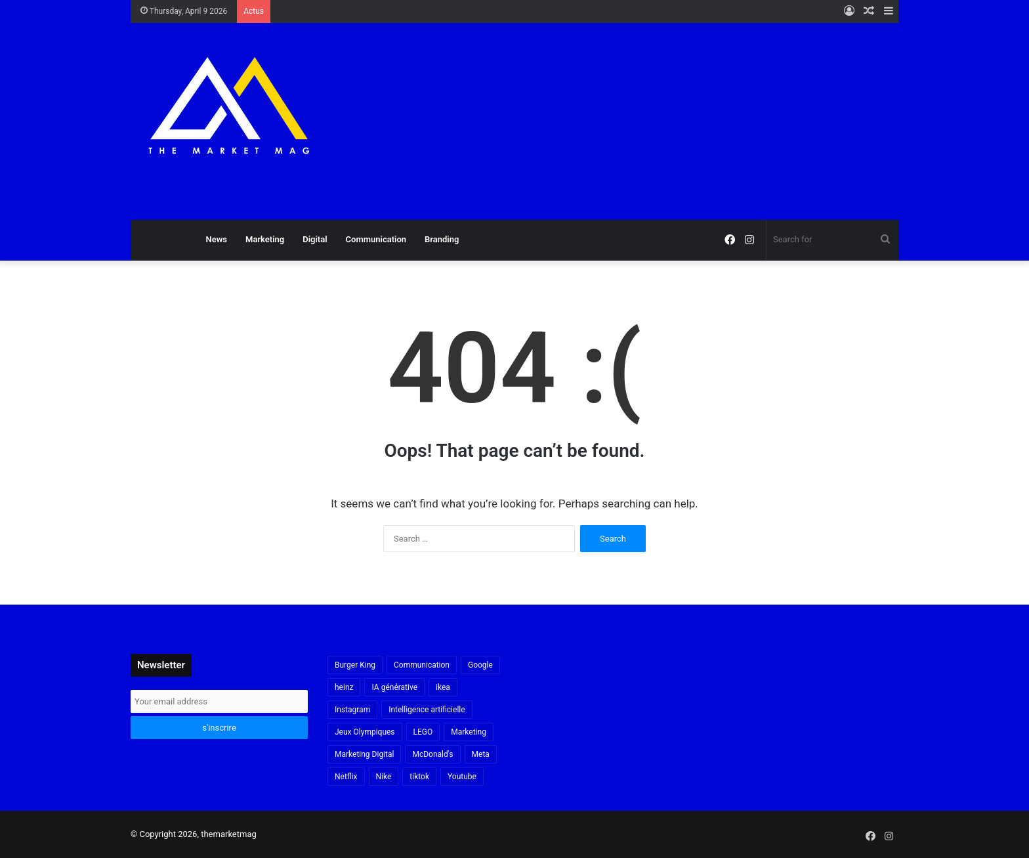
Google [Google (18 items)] (480, 665)
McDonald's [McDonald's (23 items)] (432, 754)
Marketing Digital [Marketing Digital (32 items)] (364, 754)
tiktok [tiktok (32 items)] (419, 776)
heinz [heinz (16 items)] (344, 687)
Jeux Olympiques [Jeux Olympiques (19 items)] (365, 732)
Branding (442, 239)
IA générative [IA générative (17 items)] (394, 687)
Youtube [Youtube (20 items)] (462, 776)
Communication (376, 239)
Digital (315, 239)
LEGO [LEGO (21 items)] (423, 732)
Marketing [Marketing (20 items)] (468, 732)
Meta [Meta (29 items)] (481, 754)
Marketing (264, 239)
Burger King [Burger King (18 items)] (355, 665)
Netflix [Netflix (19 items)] (346, 776)
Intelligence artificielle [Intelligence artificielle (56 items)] (426, 709)
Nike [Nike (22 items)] (384, 776)
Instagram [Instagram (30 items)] (352, 709)
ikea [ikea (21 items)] (443, 687)
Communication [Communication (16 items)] (422, 665)
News (216, 239)
